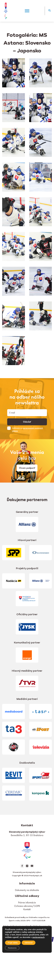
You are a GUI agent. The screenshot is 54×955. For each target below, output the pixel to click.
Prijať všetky (13, 943)
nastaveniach (38, 937)
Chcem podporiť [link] (27, 468)
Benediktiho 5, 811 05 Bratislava (27, 835)
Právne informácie (27, 902)
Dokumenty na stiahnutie (27, 890)
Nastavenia (12, 948)
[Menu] (27, 10)
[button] (49, 11)
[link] (27, 850)
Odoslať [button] (27, 421)
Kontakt (27, 909)
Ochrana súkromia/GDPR (27, 906)
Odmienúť (29, 943)
